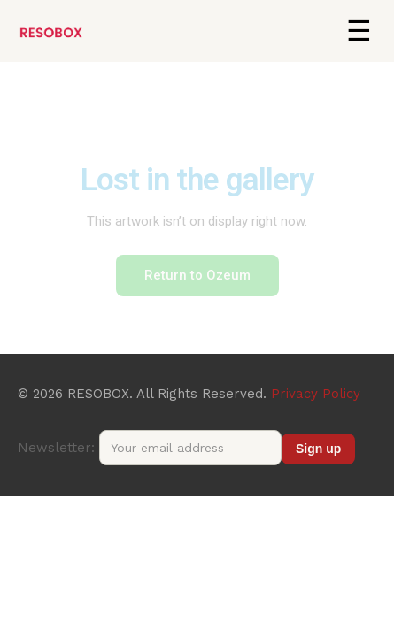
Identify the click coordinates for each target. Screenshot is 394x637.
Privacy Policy (315, 394)
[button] (358, 31)
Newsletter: (150, 448)
